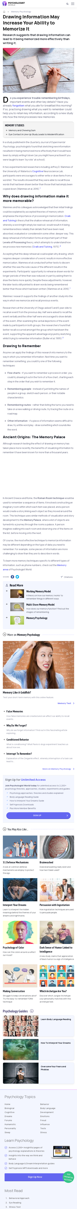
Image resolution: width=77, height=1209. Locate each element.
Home (7, 1104)
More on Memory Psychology (57, 768)
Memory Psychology (21, 11)
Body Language (47, 1108)
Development (47, 1112)
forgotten (18, 105)
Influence (45, 1124)
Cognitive (37, 171)
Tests (43, 1128)
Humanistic (10, 1124)
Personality (10, 1128)
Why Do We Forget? (16, 725)
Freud (43, 1120)
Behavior (44, 1104)
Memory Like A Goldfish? (17, 692)
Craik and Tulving (42, 246)
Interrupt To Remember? (19, 754)
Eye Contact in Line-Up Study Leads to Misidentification (36, 134)
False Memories (14, 711)
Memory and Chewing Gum (22, 130)
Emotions (45, 1116)
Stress (43, 1132)
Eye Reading (15, 1202)
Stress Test (15, 1207)
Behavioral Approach (19, 1198)
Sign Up (37, 815)
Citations (67, 577)
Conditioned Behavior (17, 739)
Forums (8, 1120)
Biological (9, 1108)
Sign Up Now (50, 1177)
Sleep (7, 1132)
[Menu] (72, 3)
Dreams (8, 1116)
